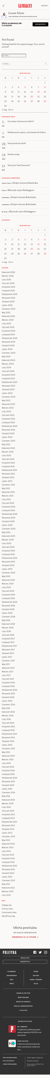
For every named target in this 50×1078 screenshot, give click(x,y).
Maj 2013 (6, 840)
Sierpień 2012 (8, 873)
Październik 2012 (9, 866)
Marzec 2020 (8, 539)
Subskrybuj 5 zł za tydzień (24, 937)
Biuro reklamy (23, 997)
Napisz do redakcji (23, 1002)
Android (24, 1027)
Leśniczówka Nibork (10, 1064)
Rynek (36, 971)
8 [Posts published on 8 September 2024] (44, 87)
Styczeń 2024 (8, 371)
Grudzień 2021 (8, 463)
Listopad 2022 (8, 422)
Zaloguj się (6, 905)
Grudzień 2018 (8, 594)
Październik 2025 (9, 294)
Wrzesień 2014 (8, 781)
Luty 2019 (6, 587)
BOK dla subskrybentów (23, 1006)
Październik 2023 (9, 382)
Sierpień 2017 (8, 653)
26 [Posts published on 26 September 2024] (25, 101)
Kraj (11, 979)
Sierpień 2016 (8, 697)
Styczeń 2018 (8, 635)
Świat (12, 983)
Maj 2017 (6, 664)
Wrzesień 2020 (8, 517)
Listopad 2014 (8, 774)
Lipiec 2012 (7, 877)
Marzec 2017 (7, 671)
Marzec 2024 (8, 364)
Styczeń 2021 (8, 503)
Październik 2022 (9, 426)
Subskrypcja (25, 961)
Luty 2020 (6, 543)
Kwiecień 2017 (8, 668)
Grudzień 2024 (8, 331)
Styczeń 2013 (8, 855)
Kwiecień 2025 (8, 316)
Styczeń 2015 (8, 767)
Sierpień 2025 (8, 301)
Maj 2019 (6, 576)
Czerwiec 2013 (8, 836)
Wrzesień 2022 (8, 430)
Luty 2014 (6, 807)
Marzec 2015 (7, 759)
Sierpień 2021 (8, 477)
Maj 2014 (6, 796)
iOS (18, 1027)
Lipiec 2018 (7, 613)
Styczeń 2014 (8, 811)
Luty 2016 (6, 719)
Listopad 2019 (8, 554)
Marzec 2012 (7, 891)
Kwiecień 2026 (8, 272)
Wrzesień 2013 (8, 825)
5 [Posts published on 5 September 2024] (25, 87)
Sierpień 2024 (8, 345)
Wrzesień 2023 (8, 386)
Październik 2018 (9, 602)
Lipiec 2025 (7, 305)
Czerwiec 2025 (8, 309)
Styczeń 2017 (8, 679)
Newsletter (25, 958)
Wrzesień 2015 (8, 737)
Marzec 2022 (8, 452)
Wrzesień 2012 (8, 869)
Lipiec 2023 (7, 393)
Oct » (10, 109)
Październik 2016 (9, 690)
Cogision (34, 1057)
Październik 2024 (9, 338)
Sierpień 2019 (8, 565)
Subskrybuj (40, 24)
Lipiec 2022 (7, 437)
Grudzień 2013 (8, 814)
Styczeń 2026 (8, 283)
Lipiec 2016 (7, 701)
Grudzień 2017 (8, 638)
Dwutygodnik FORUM (10, 1057)
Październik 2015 (9, 734)
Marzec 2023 (8, 408)
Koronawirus (12, 975)
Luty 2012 (6, 895)
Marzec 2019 (8, 583)
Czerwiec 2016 (8, 704)
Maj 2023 (6, 400)
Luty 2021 (6, 499)
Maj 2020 (6, 532)
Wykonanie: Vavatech (33, 1061)
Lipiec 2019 (7, 569)
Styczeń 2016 (8, 723)
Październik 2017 (9, 646)
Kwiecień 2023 (8, 404)
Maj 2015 (6, 752)
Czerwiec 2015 (8, 748)
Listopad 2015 (8, 730)
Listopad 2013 (8, 818)
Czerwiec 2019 (8, 572)
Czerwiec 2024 (8, 353)
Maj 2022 (6, 444)
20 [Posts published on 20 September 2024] (32, 96)
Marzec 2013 (8, 847)
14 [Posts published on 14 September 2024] (38, 92)
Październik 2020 (10, 514)
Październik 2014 (9, 778)
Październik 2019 (9, 558)
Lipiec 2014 (7, 789)
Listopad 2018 (8, 598)
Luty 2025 (6, 323)
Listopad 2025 (8, 290)
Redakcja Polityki (23, 993)
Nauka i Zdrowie (36, 979)
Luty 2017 (6, 675)
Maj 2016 (6, 708)
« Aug (4, 109)
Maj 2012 (6, 884)
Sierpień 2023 (8, 389)
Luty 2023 (6, 411)
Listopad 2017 (8, 642)
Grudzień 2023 (8, 375)
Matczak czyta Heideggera (21, 189)
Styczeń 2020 (8, 547)
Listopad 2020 (8, 510)
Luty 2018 (6, 631)
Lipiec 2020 (7, 525)
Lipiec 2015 (7, 745)
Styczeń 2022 (8, 459)
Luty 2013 (6, 851)
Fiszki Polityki (22, 1041)
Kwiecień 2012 (8, 888)
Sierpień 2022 (8, 433)
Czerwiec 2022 (8, 441)
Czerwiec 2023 (8, 397)
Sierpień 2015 (8, 741)
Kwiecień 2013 (8, 844)
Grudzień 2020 (8, 506)
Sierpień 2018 (8, 609)
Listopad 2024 (8, 334)
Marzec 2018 (8, 627)
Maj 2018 (6, 620)
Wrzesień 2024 (8, 342)
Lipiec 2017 (7, 657)
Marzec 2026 (8, 276)
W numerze (12, 971)
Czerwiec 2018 (8, 616)
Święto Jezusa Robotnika (25, 182)
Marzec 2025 (8, 320)
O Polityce (23, 1010)
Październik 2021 (9, 470)
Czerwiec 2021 (8, 484)
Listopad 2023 (8, 378)
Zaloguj (44, 5)
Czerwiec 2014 (8, 792)
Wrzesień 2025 (8, 298)
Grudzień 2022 (8, 419)
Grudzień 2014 (8, 770)
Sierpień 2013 (8, 829)
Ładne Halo (40, 1057)
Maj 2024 (6, 356)
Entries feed (7, 909)
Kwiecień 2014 (8, 800)
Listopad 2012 (8, 862)
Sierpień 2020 (8, 521)
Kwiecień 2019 (8, 580)
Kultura (36, 975)
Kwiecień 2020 (8, 536)
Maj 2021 (6, 488)
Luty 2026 (6, 279)
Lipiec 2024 (7, 349)
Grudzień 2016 (8, 682)
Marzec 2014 (7, 803)
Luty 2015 (6, 763)
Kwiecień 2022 (8, 448)
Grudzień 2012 (8, 858)
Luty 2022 (6, 455)
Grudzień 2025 (8, 287)
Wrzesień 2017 (8, 649)
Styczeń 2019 (8, 591)
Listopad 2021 (8, 466)
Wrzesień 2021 (8, 474)
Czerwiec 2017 (8, 660)
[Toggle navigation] (3, 6)
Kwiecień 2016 (8, 712)
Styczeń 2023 (8, 415)
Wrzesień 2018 (8, 605)
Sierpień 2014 (8, 785)
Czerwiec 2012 (8, 880)
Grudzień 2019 (8, 550)
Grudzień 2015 (8, 726)
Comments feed (9, 912)
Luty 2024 (6, 367)
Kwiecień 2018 (8, 624)
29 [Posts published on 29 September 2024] (45, 101)
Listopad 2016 (8, 686)
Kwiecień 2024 (8, 360)
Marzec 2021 (7, 495)
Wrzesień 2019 (8, 561)
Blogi (36, 983)
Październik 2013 (9, 822)
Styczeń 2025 (8, 327)
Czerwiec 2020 (8, 528)
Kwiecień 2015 (8, 756)
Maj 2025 (6, 312)
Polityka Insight (8, 1061)
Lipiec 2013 (7, 833)
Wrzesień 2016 (8, 693)
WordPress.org (8, 916)
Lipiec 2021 (7, 481)
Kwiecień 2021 (8, 492)
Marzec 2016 (8, 715)
